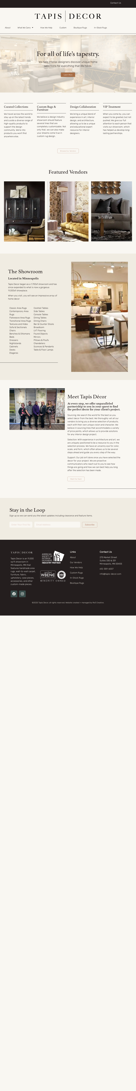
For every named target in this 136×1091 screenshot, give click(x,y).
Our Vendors (76, 562)
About (7, 27)
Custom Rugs (76, 572)
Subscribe (89, 524)
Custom (62, 27)
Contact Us (115, 3)
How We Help (46, 27)
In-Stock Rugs (100, 27)
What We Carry (25, 27)
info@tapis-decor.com (110, 574)
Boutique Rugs (80, 27)
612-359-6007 (107, 569)
